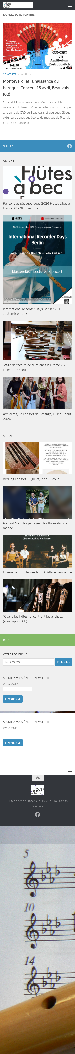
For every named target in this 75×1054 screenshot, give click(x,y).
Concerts (9, 74)
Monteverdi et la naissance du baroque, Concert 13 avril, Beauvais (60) (36, 88)
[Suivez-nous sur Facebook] (69, 146)
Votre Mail (10, 684)
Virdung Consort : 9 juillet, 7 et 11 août (31, 479)
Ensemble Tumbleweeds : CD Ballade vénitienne (37, 572)
